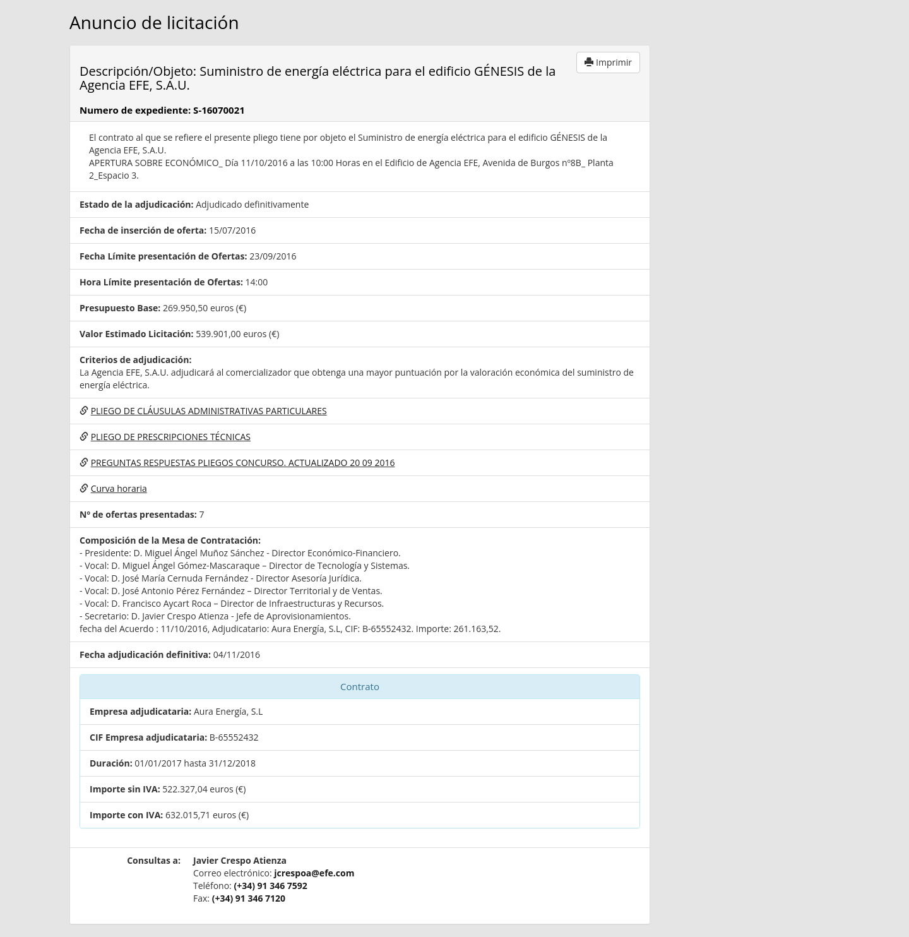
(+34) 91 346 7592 (270, 886)
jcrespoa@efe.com (314, 873)
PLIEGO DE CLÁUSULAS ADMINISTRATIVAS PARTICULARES (209, 411)
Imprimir (608, 62)
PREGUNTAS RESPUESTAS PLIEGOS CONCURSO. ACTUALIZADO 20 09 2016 (243, 463)
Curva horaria (119, 488)
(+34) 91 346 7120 (248, 898)
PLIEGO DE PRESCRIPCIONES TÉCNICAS (171, 437)
